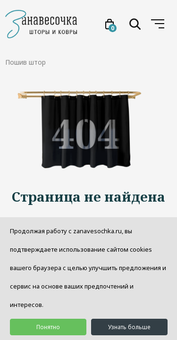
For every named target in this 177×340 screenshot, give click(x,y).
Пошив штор (25, 62)
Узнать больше (129, 327)
